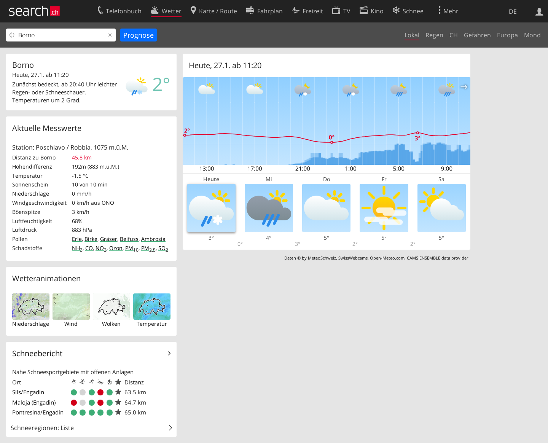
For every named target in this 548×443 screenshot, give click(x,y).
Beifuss (129, 238)
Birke (90, 238)
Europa (507, 35)
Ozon (116, 248)
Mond (532, 35)
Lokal (412, 35)
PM (132, 248)
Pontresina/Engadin (38, 412)
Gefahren (477, 35)
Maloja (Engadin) (34, 402)
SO (163, 248)
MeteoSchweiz (322, 258)
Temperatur (152, 323)
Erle (77, 238)
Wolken (111, 323)
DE (513, 11)
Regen (434, 35)
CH (453, 35)
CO (89, 248)
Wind (71, 323)
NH (77, 248)
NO (101, 248)
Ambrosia (153, 238)
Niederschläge (30, 323)
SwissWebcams (353, 258)
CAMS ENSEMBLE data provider (437, 258)
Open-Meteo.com (387, 258)
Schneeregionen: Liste (42, 428)
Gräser (108, 238)
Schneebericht (37, 353)
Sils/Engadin (28, 392)
